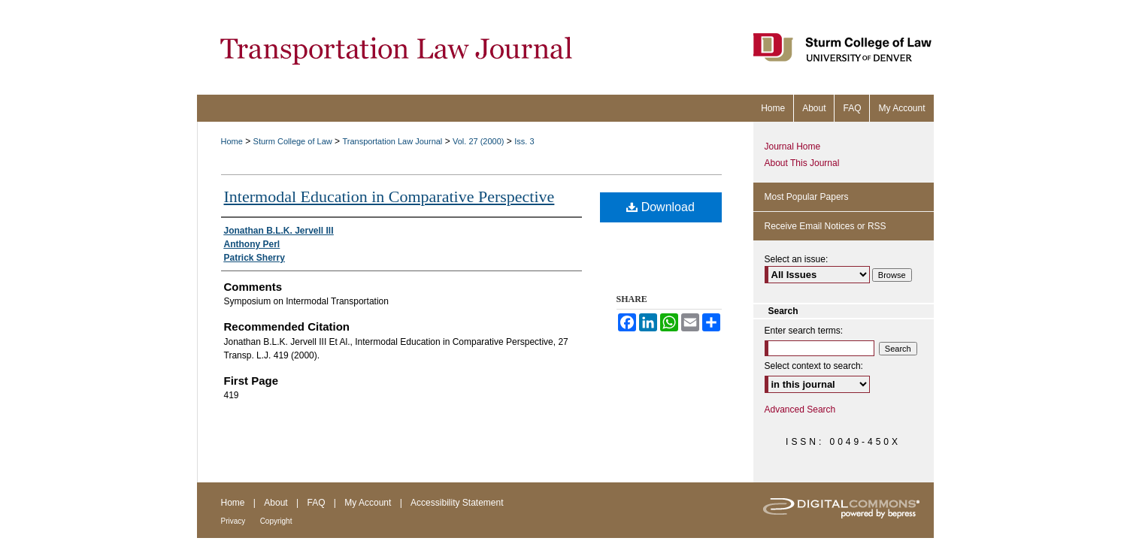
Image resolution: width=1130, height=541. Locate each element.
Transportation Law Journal (392, 141)
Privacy (233, 521)
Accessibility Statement (456, 502)
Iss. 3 (524, 141)
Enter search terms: (804, 330)
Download (660, 207)
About (275, 502)
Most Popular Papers (807, 197)
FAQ (316, 502)
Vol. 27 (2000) (478, 141)
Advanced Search (800, 409)
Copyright (276, 521)
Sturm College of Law (292, 141)
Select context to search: (814, 366)
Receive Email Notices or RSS (825, 226)
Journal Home (793, 146)
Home (232, 141)
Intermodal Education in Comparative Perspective (389, 196)
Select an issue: (797, 259)
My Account (367, 502)
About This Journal (802, 163)
